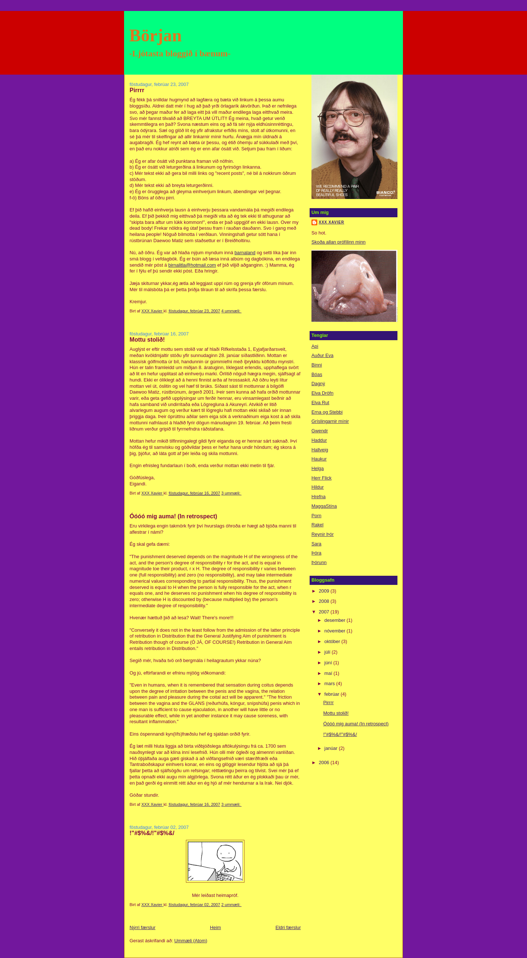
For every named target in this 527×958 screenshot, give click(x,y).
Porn (316, 515)
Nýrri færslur (143, 927)
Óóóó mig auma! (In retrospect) (173, 516)
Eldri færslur (288, 927)
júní (328, 662)
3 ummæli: (231, 493)
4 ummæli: (231, 311)
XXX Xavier (331, 222)
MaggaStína (324, 506)
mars (330, 683)
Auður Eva (322, 355)
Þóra (316, 553)
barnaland (245, 252)
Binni (316, 365)
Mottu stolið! (147, 339)
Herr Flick (321, 478)
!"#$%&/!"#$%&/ (152, 833)
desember (335, 620)
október (332, 641)
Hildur (317, 487)
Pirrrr (137, 90)
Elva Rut (320, 402)
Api (314, 346)
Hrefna (318, 496)
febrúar (332, 694)
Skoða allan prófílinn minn (338, 242)
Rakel (317, 524)
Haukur (318, 459)
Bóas (316, 374)
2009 (324, 591)
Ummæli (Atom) (190, 940)
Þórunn (318, 562)
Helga (317, 468)
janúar (331, 748)
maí (328, 673)
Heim (215, 927)
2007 (324, 612)
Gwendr (319, 430)
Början (155, 35)
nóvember (335, 631)
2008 (324, 601)
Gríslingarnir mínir (330, 421)
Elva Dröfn (322, 393)
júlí (328, 652)
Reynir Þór (322, 534)
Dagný (318, 383)
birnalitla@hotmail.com (192, 265)
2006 (324, 762)
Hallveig (319, 449)
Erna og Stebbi (327, 412)
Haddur (319, 440)
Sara (316, 543)
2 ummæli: (231, 904)
